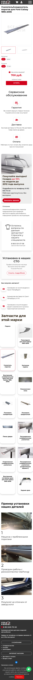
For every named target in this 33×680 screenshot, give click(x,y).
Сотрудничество (8, 645)
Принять (19, 677)
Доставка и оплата (9, 656)
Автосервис (7, 649)
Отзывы (5, 647)
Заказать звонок (11, 200)
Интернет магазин (16, 653)
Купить (16, 83)
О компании (16, 642)
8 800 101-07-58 (17, 244)
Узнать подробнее (16, 273)
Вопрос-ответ (7, 658)
